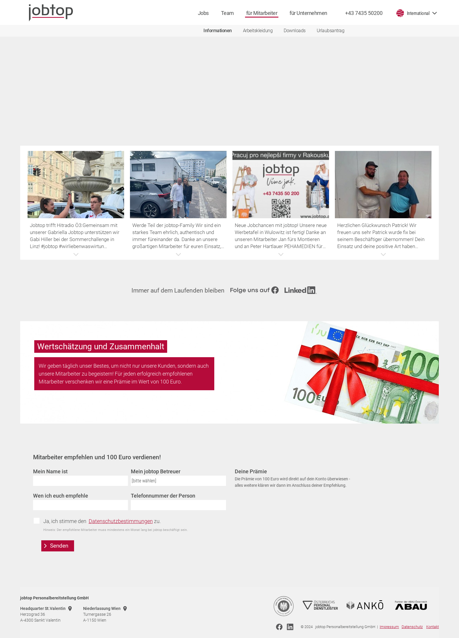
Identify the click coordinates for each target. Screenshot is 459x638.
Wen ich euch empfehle (60, 496)
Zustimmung (38, 521)
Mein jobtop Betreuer (155, 471)
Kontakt (432, 627)
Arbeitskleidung (258, 30)
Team (227, 13)
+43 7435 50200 (364, 13)
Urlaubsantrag (331, 30)
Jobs (203, 13)
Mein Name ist (50, 471)
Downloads (295, 30)
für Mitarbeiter (262, 13)
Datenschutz (412, 627)
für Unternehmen (308, 13)
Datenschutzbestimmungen (121, 521)
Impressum (389, 627)
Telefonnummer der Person (163, 496)
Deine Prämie (251, 471)
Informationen (217, 30)
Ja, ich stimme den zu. (102, 521)
